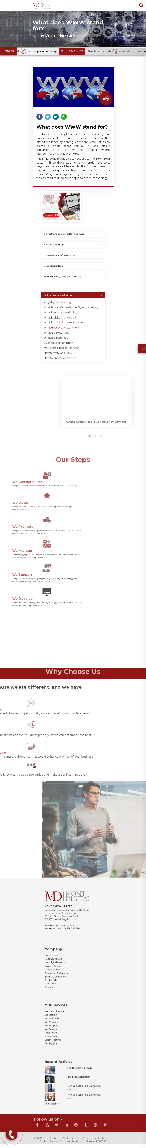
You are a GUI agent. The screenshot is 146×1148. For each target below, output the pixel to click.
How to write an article (64, 341)
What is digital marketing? (66, 322)
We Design (60, 1018)
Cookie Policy (61, 968)
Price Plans (60, 1028)
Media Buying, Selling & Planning (67, 276)
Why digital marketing (64, 313)
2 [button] (138, 437)
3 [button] (144, 437)
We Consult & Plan (63, 1016)
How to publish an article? (65, 344)
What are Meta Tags (64, 330)
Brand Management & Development (68, 234)
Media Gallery (61, 1030)
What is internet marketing (66, 319)
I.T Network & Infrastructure (65, 255)
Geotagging (60, 1034)
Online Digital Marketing (64, 309)
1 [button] (132, 437)
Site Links (60, 976)
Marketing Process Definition (66, 338)
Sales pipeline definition (65, 335)
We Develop (61, 1026)
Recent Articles (62, 962)
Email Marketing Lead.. (76, 1074)
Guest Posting (61, 1032)
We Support (61, 1024)
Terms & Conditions (63, 972)
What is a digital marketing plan (67, 324)
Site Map (60, 978)
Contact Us (60, 974)
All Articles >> (61, 1093)
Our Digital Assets (62, 964)
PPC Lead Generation (76, 1079)
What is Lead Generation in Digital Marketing (72, 316)
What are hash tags (63, 333)
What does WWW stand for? (66, 327)
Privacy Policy (61, 966)
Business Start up (62, 244)
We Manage (61, 1022)
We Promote (61, 1020)
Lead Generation (62, 266)
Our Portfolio (61, 960)
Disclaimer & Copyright (64, 970)
